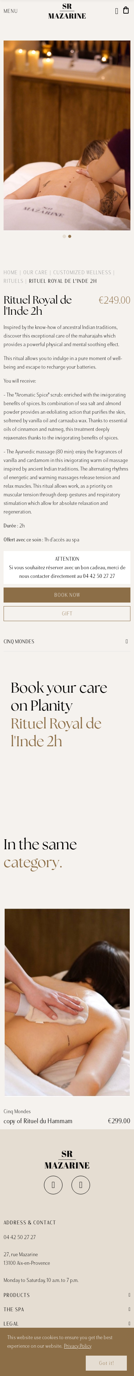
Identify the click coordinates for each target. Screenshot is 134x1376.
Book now (67, 595)
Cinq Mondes (19, 641)
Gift (67, 613)
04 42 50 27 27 (99, 576)
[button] (64, 236)
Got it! (106, 1363)
